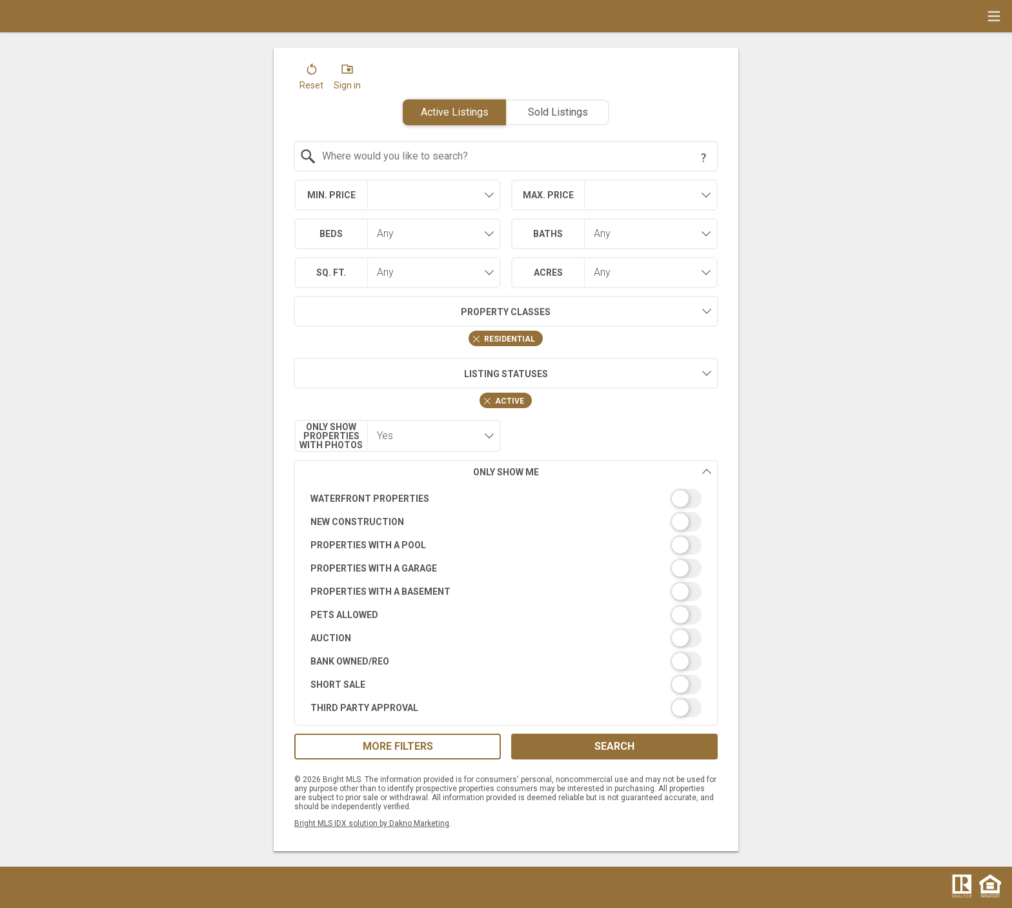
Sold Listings (558, 112)
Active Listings (455, 112)
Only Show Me (592, 471)
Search (614, 746)
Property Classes (422, 311)
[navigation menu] (994, 16)
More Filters (398, 746)
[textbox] (514, 156)
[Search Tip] (703, 157)
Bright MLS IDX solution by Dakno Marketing (371, 823)
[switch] (506, 498)
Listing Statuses (421, 373)
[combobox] (506, 156)
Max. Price (548, 195)
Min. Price (331, 195)
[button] (311, 79)
